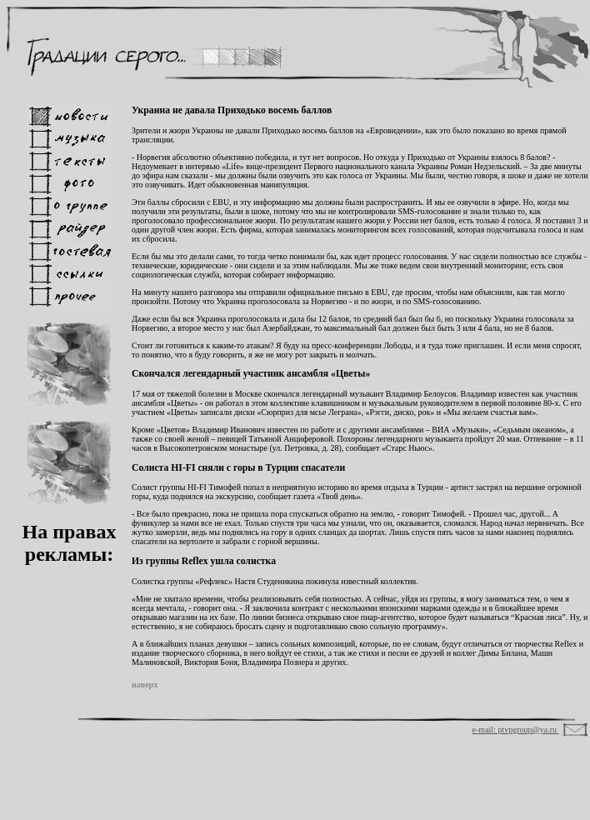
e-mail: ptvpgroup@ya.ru (515, 729)
